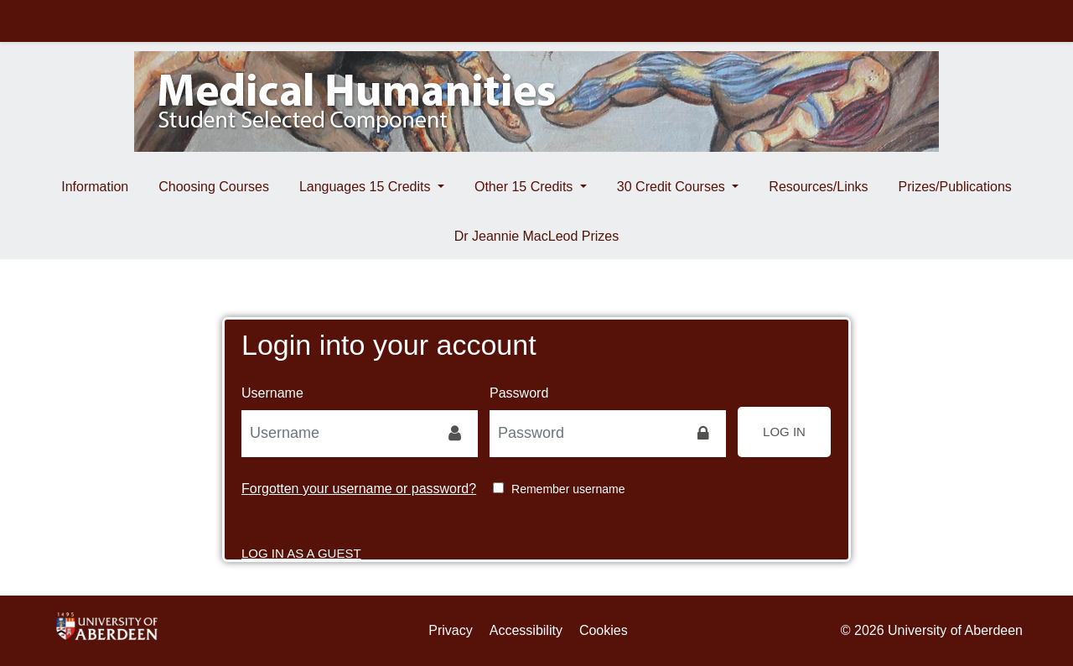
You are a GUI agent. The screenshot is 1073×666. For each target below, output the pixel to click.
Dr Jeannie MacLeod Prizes (536, 236)
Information (94, 187)
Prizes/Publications (955, 187)
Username (272, 393)
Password (519, 393)
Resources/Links (818, 187)
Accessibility (526, 630)
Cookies (603, 630)
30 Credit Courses (672, 187)
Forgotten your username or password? (358, 488)
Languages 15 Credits (366, 187)
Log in (784, 431)
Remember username (568, 489)
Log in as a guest (301, 536)
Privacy (450, 630)
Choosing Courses (213, 187)
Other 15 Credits (525, 187)
